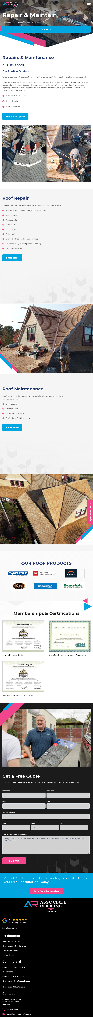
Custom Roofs (8, 955)
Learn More (12, 257)
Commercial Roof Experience (14, 967)
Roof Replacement (10, 950)
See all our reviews (10, 928)
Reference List (8, 972)
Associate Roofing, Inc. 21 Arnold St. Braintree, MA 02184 (12, 1001)
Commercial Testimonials (13, 976)
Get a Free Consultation (46, 890)
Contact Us (47, 29)
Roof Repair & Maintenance (13, 987)
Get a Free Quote (15, 116)
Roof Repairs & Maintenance (14, 946)
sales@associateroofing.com (16, 1014)
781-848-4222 (10, 1009)
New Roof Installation (11, 941)
